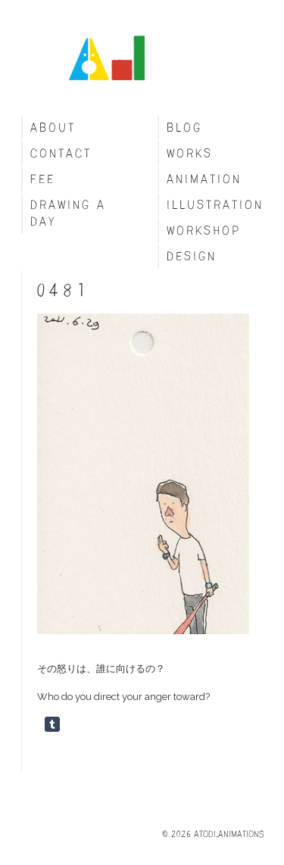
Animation (204, 179)
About (53, 127)
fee (42, 179)
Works (190, 153)
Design (192, 256)
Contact (61, 153)
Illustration (215, 205)
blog (184, 127)
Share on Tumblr (52, 724)
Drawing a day (68, 213)
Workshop (204, 230)
